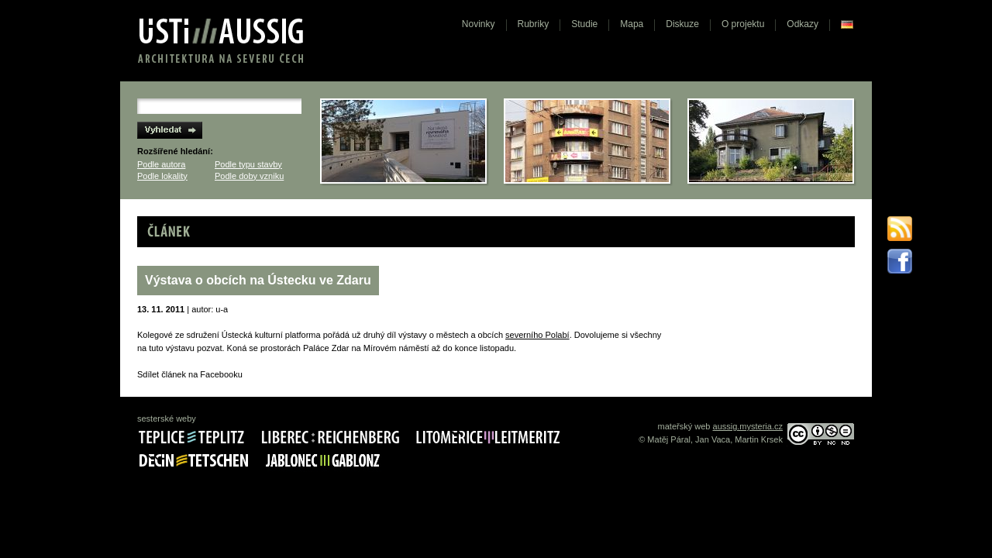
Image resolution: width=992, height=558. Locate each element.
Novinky (478, 24)
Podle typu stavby (248, 164)
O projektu (743, 24)
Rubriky (533, 24)
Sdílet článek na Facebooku (190, 374)
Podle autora (161, 164)
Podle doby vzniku (249, 176)
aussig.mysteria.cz (748, 426)
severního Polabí (537, 334)
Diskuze (682, 24)
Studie (584, 24)
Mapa (631, 24)
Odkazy (802, 24)
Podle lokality (162, 176)
